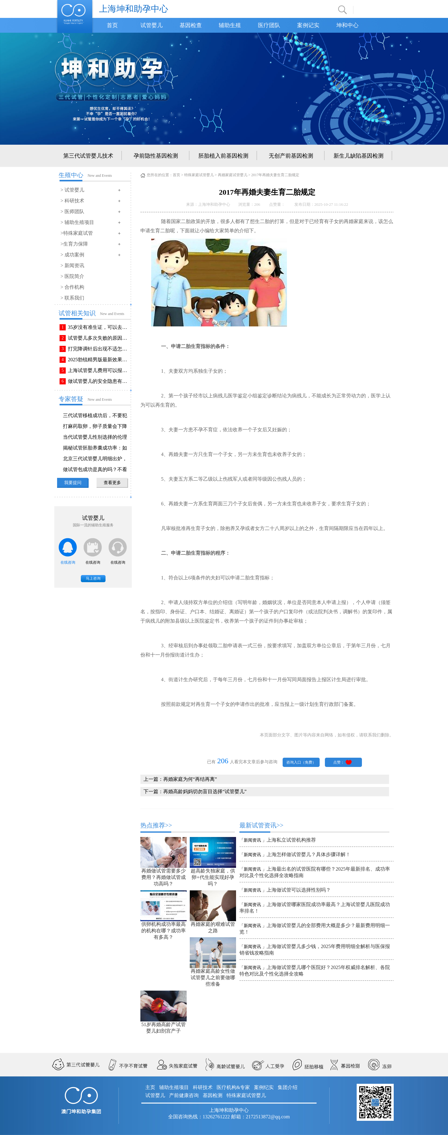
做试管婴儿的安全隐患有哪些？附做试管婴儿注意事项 (99, 381)
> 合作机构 (72, 287)
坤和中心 (347, 25)
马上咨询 (93, 578)
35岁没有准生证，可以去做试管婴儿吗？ (99, 327)
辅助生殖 (230, 25)
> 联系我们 (72, 297)
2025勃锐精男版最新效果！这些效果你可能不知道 (99, 359)
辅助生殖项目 (174, 1087)
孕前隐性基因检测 (156, 156)
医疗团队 (269, 25)
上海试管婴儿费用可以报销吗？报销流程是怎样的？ (99, 370)
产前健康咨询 (184, 1095)
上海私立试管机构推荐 (291, 840)
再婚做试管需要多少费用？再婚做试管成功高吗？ (163, 877)
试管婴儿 (151, 25)
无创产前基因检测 (291, 156)
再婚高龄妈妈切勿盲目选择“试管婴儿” (205, 791)
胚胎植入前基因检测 (223, 156)
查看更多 (112, 482)
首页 (112, 25)
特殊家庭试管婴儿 (199, 175)
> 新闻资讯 (72, 265)
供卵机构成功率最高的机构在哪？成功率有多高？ (163, 931)
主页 (150, 1087)
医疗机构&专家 (233, 1087)
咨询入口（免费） (301, 762)
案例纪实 (264, 1087)
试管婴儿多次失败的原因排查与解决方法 (99, 338)
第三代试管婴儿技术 (88, 156)
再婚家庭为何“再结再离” (190, 779)
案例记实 (308, 25)
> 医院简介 (72, 276)
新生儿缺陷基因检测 (359, 156)
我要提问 (72, 482)
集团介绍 (287, 1087)
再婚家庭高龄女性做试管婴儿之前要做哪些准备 (213, 977)
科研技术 (203, 1087)
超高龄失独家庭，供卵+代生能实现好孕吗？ (213, 877)
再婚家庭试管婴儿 (232, 175)
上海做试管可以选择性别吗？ (299, 890)
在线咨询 (67, 562)
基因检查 (191, 25)
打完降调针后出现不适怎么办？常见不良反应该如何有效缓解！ (99, 348)
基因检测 (212, 1095)
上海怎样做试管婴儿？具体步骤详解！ (309, 854)
